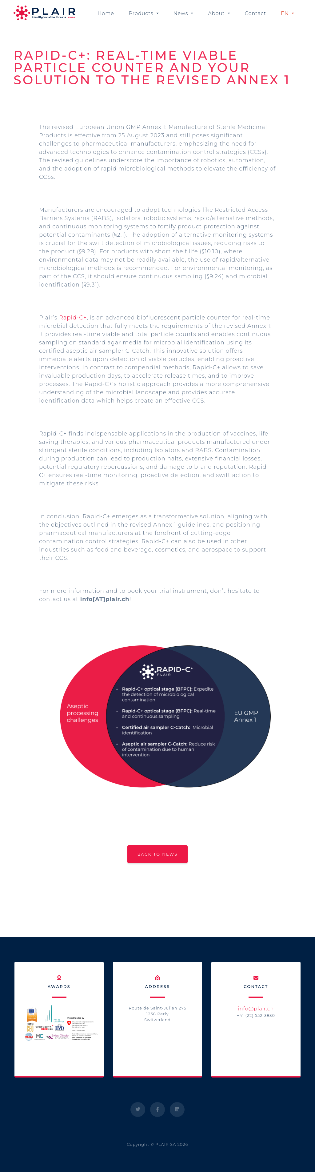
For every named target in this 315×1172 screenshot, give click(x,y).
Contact (255, 13)
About (217, 13)
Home (106, 13)
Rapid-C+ (73, 317)
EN (285, 13)
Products (142, 13)
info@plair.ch (256, 1009)
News (181, 13)
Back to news (157, 854)
